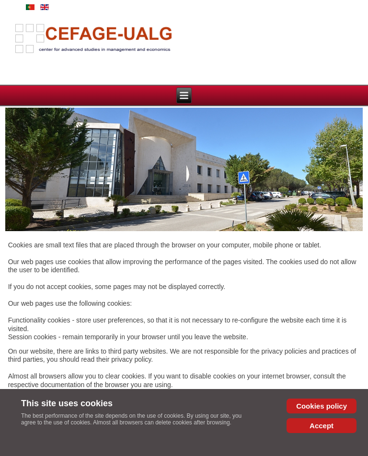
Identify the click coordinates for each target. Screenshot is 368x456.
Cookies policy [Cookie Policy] (321, 406)
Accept (322, 426)
